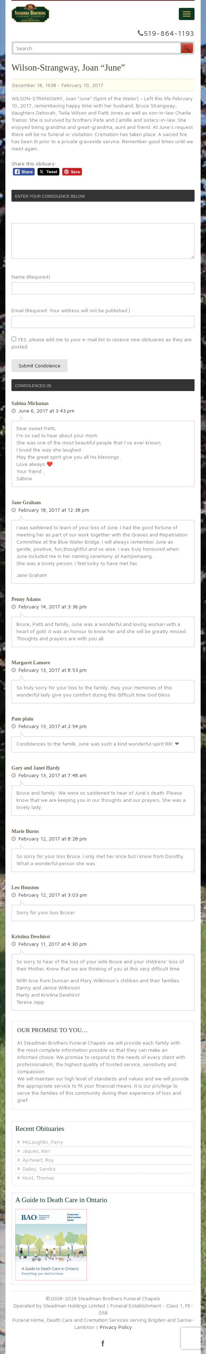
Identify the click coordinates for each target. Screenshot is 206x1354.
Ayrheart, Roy (38, 1160)
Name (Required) (30, 277)
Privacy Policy (116, 1327)
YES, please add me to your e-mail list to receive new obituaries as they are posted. (101, 343)
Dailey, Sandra (39, 1169)
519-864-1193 (169, 33)
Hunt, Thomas (38, 1178)
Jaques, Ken (36, 1151)
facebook (103, 1343)
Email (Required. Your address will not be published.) (70, 310)
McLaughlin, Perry (43, 1142)
